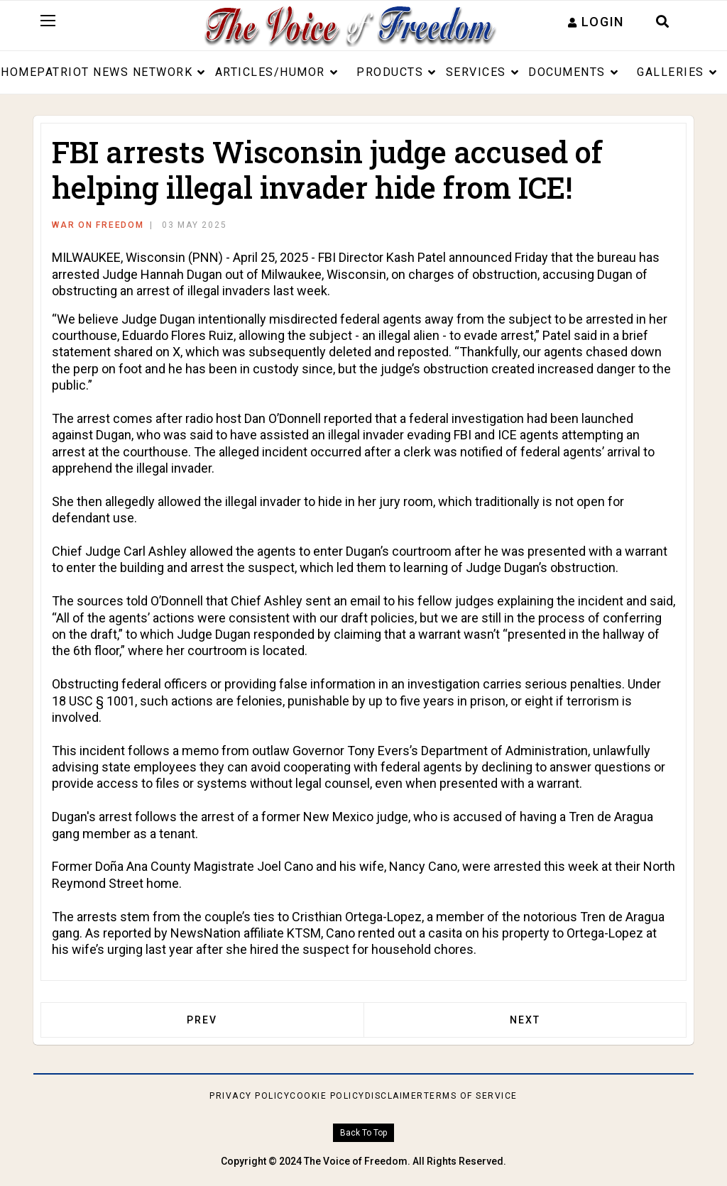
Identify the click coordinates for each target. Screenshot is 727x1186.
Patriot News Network (114, 72)
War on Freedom (98, 225)
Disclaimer (394, 1096)
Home (19, 72)
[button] (596, 21)
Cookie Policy (327, 1096)
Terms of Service (471, 1096)
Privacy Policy (249, 1096)
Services (476, 72)
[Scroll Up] (363, 1133)
